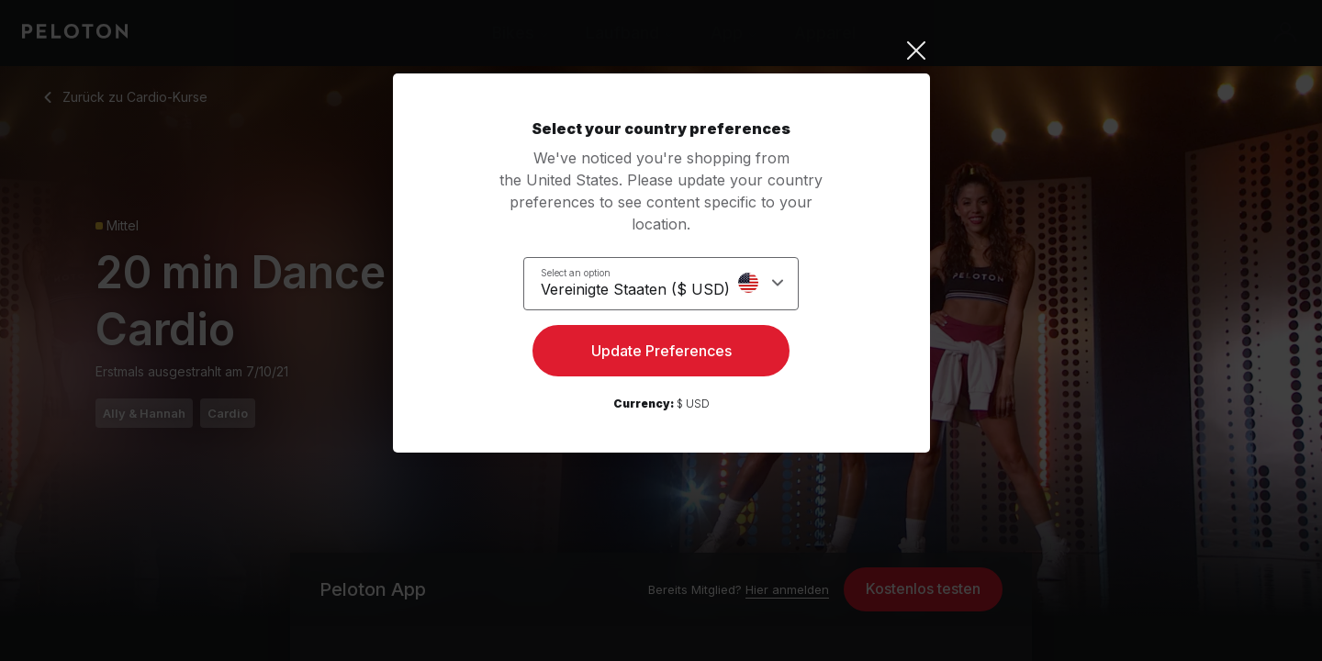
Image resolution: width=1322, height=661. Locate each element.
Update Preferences (661, 354)
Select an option (587, 271)
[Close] (661, 50)
